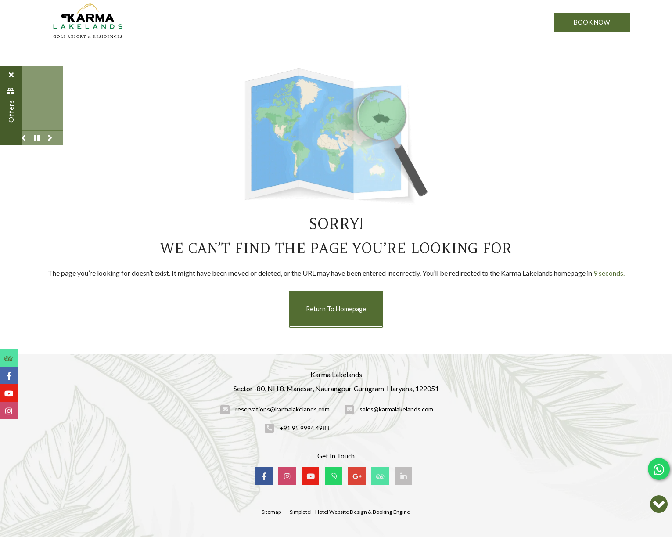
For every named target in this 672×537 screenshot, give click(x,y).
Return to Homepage (336, 309)
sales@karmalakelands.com (396, 409)
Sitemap (271, 511)
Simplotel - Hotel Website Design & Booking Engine (350, 511)
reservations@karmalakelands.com (282, 409)
